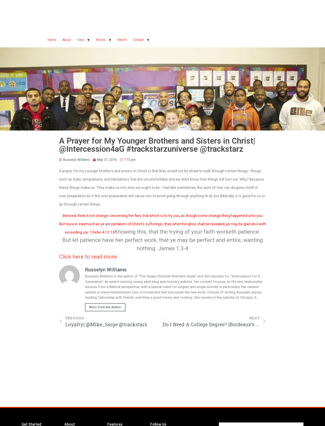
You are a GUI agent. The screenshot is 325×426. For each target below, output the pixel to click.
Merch (122, 40)
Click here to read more (88, 256)
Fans (80, 40)
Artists (101, 40)
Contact (138, 40)
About (66, 40)
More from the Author (105, 307)
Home (51, 40)
